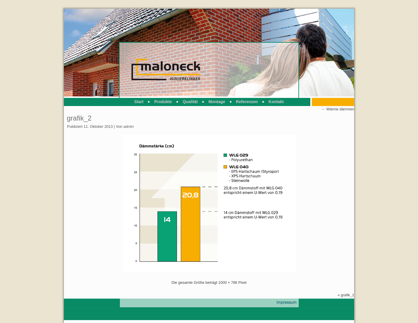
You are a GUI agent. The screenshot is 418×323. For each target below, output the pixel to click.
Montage (216, 101)
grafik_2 (79, 118)
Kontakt (276, 101)
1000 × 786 (227, 282)
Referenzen (247, 101)
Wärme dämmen (337, 109)
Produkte (163, 101)
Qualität (190, 101)
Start (139, 101)
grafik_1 (347, 295)
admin (128, 126)
